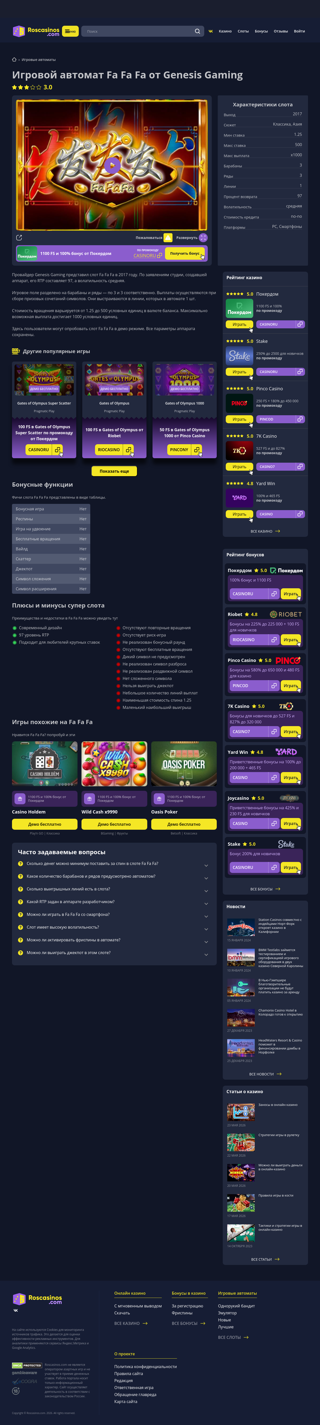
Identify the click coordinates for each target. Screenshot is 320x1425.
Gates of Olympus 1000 (184, 403)
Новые (224, 1320)
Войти (299, 31)
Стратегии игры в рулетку (278, 1135)
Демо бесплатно (44, 389)
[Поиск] (197, 31)
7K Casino (266, 435)
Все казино (265, 531)
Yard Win (265, 483)
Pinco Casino (269, 388)
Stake (262, 341)
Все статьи (265, 1259)
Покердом (267, 293)
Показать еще (114, 471)
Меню (74, 31)
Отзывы (281, 31)
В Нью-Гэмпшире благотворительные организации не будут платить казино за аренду (279, 986)
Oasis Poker (164, 811)
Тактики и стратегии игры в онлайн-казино (280, 1227)
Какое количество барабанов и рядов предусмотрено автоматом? (91, 876)
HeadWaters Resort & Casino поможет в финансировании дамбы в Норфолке (280, 1046)
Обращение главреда (135, 1395)
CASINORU (45, 449)
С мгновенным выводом (138, 1306)
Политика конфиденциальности (145, 1367)
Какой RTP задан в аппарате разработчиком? (70, 901)
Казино (225, 31)
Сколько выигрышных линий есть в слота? (68, 889)
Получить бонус (185, 253)
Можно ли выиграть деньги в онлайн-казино (280, 1167)
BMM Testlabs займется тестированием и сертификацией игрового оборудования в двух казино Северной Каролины (280, 958)
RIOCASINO (116, 449)
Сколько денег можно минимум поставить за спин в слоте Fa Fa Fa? (92, 863)
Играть (239, 324)
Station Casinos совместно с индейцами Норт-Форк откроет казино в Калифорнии (280, 926)
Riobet (235, 614)
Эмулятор (227, 1313)
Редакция (123, 1381)
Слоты (243, 31)
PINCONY (186, 449)
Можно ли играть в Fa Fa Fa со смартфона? (68, 914)
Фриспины (182, 1313)
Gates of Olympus (115, 403)
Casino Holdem (29, 811)
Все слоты (233, 1337)
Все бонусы (265, 889)
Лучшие (226, 1327)
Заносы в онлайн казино (278, 1105)
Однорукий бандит (236, 1306)
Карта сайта (125, 1402)
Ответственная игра (134, 1388)
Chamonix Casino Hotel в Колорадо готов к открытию (280, 1012)
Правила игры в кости (276, 1195)
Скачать (122, 1313)
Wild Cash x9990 (100, 811)
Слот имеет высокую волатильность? (63, 927)
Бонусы (261, 31)
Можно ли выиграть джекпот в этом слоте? (68, 952)
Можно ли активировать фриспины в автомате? (73, 940)
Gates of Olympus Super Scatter (44, 403)
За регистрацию (187, 1306)
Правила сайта (128, 1374)
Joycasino (238, 798)
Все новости (265, 1074)
